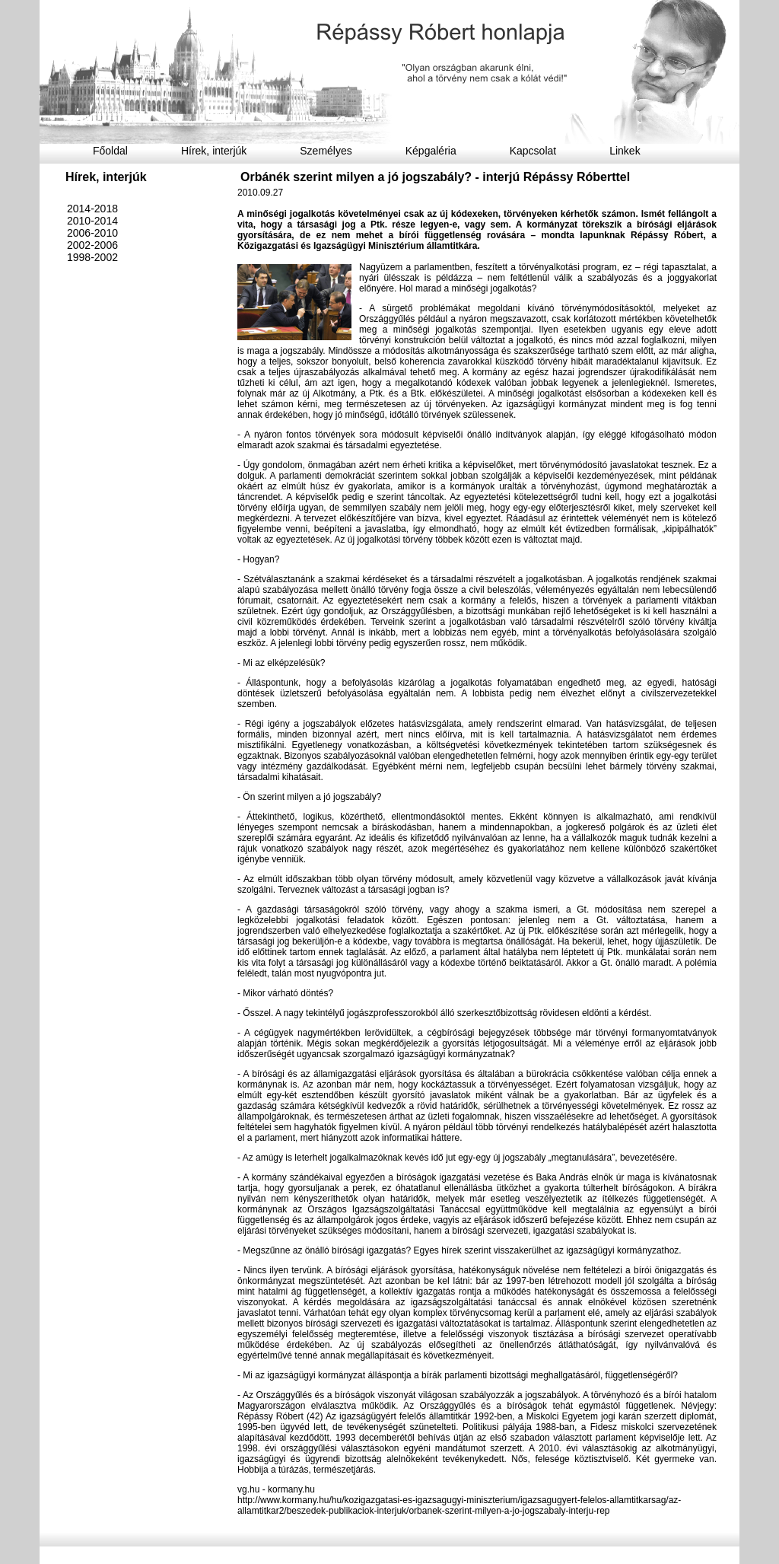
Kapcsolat (533, 151)
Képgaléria (430, 151)
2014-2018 (92, 208)
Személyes (325, 151)
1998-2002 (92, 257)
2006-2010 (92, 233)
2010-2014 (92, 221)
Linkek (624, 151)
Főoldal (110, 151)
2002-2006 (92, 245)
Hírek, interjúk (213, 151)
